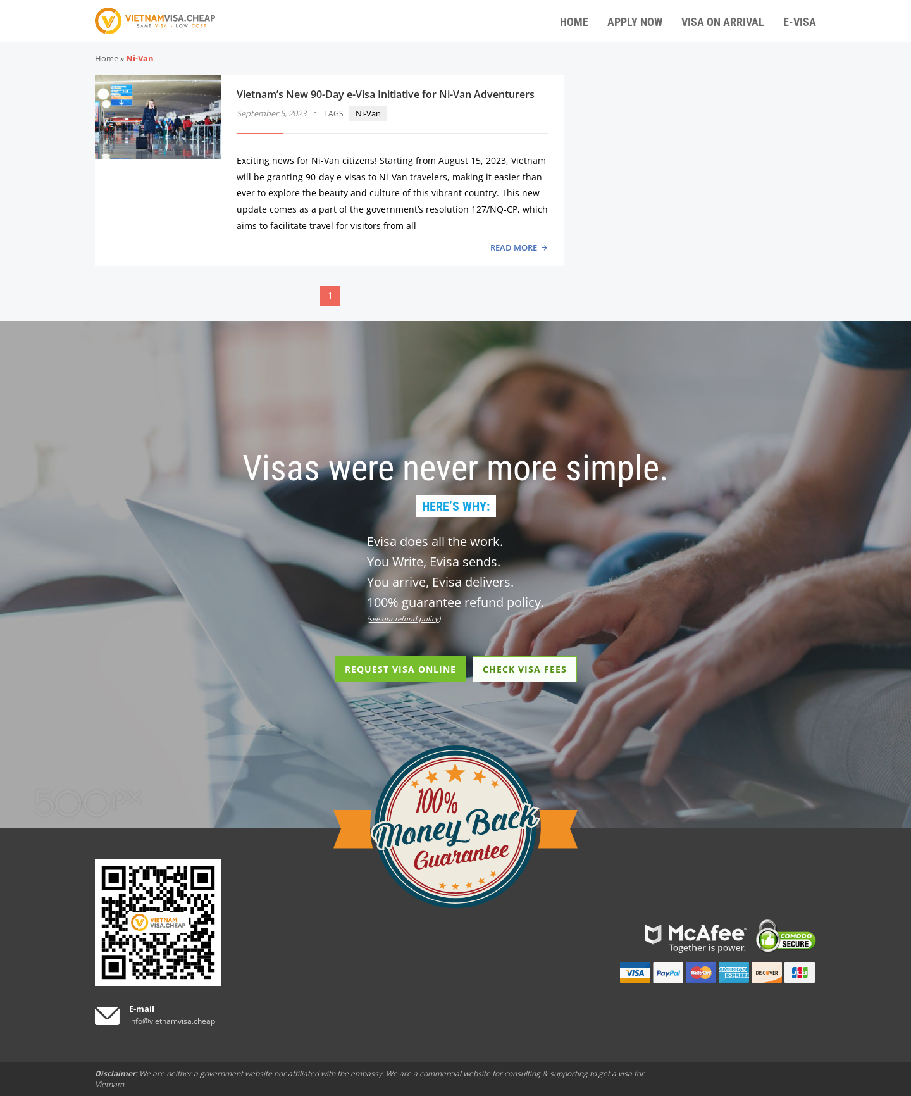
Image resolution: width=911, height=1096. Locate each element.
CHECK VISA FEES (525, 669)
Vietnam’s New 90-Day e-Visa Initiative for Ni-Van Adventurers (386, 94)
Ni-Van (368, 113)
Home (106, 58)
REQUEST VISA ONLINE (400, 669)
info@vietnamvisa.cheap (172, 1021)
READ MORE (513, 247)
